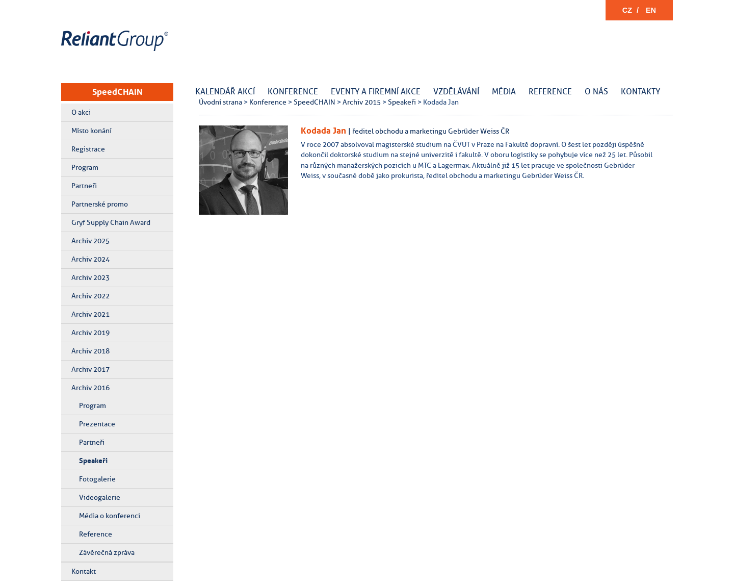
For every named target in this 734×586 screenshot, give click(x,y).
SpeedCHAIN (117, 91)
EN (651, 10)
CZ (627, 10)
